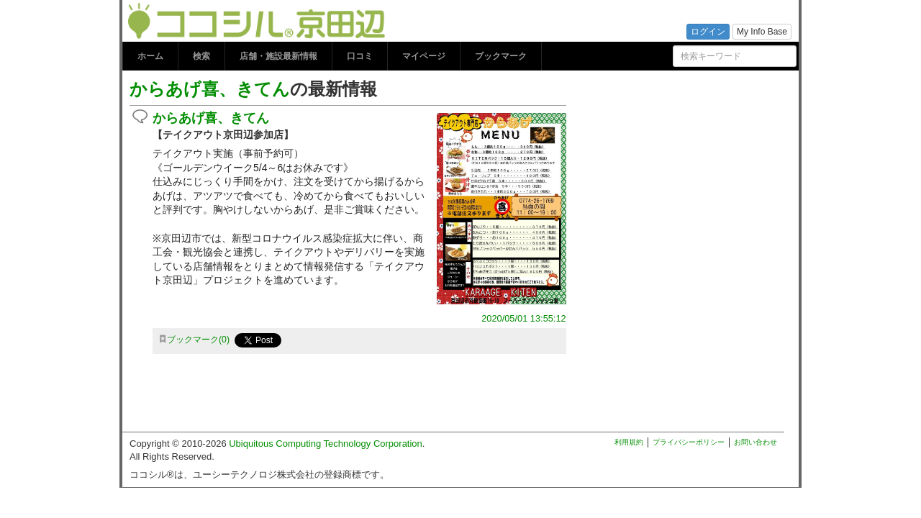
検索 (201, 56)
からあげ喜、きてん (210, 89)
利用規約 (628, 442)
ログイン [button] (708, 32)
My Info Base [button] (762, 32)
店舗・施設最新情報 (278, 56)
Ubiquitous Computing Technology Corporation (325, 443)
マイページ (423, 56)
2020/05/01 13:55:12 (523, 318)
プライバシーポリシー (689, 442)
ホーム (150, 56)
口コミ (360, 56)
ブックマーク (501, 56)
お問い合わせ (755, 442)
